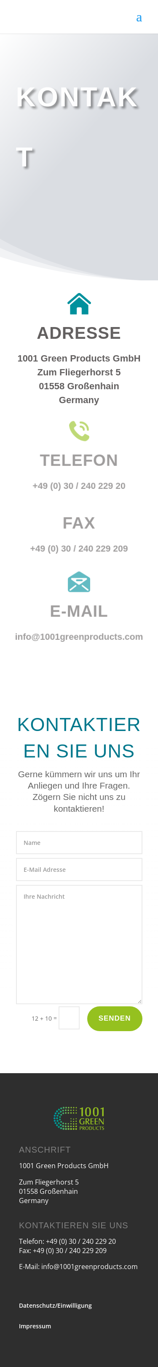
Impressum (35, 1326)
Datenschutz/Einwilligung (55, 1305)
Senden (115, 1018)
